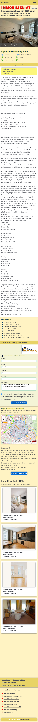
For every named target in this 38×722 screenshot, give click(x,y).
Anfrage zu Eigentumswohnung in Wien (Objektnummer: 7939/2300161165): (19, 388)
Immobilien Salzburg (10, 711)
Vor (35, 32)
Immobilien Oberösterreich (12, 708)
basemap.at (23, 444)
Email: (3, 364)
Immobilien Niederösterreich (13, 697)
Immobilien (5, 2)
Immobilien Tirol (9, 714)
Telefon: (4, 370)
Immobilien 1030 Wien (9, 684)
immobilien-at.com (32, 444)
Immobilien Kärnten (10, 706)
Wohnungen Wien (19, 681)
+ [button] (3, 418)
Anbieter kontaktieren (19, 474)
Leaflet (13, 444)
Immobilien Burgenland (11, 700)
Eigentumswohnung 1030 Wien (13, 516)
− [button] (3, 421)
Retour (2, 32)
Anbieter (9, 414)
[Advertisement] (19, 656)
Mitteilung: (5, 382)
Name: (3, 358)
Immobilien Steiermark (11, 703)
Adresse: (4, 376)
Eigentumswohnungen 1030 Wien (13, 686)
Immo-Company (12, 343)
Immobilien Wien (9, 695)
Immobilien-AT (25, 720)
